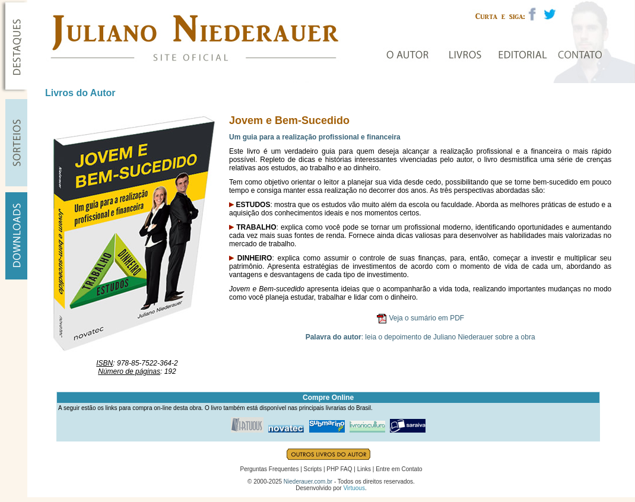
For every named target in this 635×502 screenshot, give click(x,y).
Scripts (313, 469)
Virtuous (354, 488)
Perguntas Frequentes (269, 469)
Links (364, 469)
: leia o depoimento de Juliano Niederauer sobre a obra (420, 337)
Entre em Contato (399, 469)
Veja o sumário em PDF (426, 318)
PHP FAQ (339, 469)
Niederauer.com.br (308, 481)
